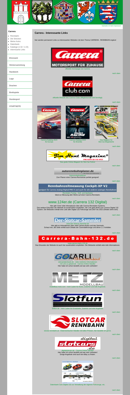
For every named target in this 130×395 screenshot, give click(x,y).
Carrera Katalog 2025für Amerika (78, 140)
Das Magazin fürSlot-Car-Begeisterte (106, 140)
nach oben (116, 73)
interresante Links (17, 50)
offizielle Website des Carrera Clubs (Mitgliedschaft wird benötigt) (77, 97)
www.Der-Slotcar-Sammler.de (77, 223)
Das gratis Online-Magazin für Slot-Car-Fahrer (77, 162)
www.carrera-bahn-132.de (78, 242)
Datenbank (14, 44)
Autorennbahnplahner (77, 174)
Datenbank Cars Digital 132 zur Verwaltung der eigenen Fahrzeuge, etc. (77, 384)
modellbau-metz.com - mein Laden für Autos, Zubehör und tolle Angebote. (78, 286)
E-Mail (111, 26)
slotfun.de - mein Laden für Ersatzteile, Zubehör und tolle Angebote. (78, 307)
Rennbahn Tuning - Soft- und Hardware (78, 192)
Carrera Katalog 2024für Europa (49, 140)
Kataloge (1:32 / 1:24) (19, 47)
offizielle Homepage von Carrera (77, 68)
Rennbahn (14, 36)
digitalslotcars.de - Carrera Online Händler (77, 349)
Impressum (117, 26)
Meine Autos (15, 41)
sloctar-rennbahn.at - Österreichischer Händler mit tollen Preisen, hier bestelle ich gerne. (77, 330)
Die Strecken (15, 39)
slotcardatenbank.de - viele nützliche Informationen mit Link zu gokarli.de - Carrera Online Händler (77, 262)
